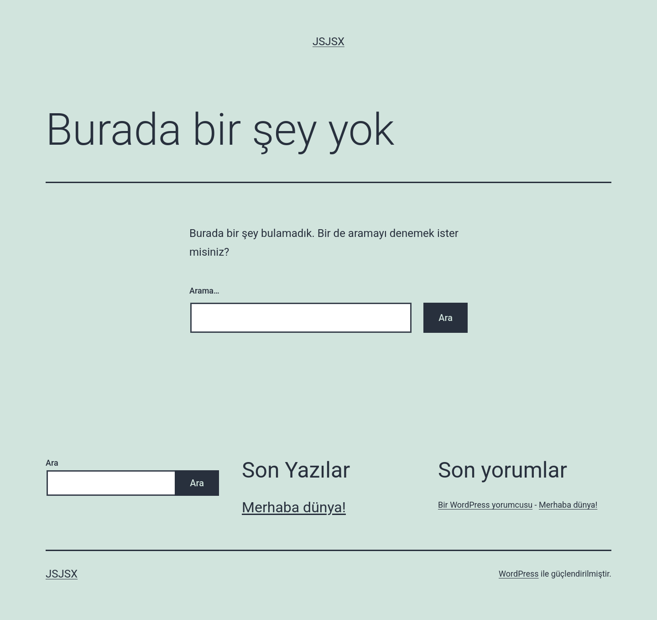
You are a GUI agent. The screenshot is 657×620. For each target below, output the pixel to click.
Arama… (204, 290)
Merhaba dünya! (294, 507)
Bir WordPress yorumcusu (485, 505)
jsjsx (328, 41)
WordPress (518, 573)
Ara (52, 463)
